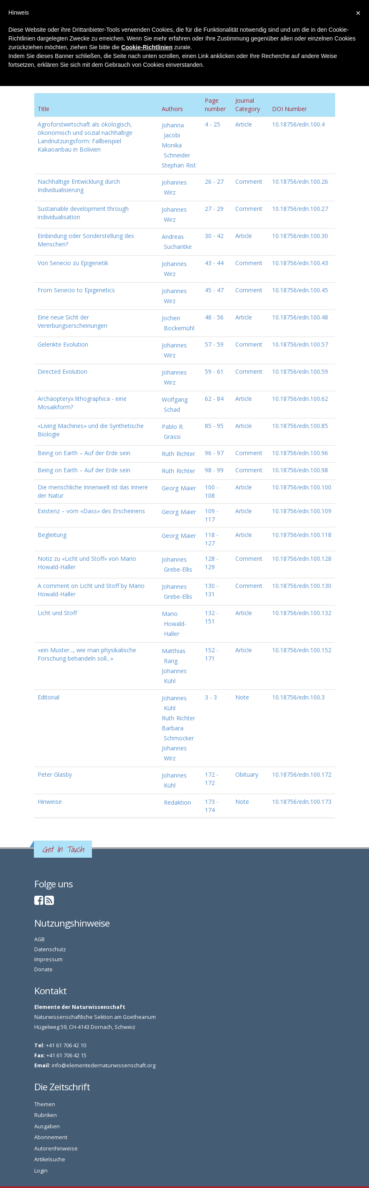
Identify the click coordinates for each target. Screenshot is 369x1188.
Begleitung (52, 535)
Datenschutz (50, 949)
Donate (43, 969)
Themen (44, 1104)
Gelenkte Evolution (63, 344)
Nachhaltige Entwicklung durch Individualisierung (79, 185)
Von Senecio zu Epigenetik (73, 263)
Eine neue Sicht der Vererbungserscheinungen (72, 321)
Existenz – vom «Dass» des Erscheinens (91, 511)
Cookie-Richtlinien (147, 47)
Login (41, 1170)
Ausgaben (47, 1126)
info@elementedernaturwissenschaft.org (103, 1065)
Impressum (48, 959)
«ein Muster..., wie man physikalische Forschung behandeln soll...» (87, 654)
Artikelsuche (49, 1159)
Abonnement (50, 1137)
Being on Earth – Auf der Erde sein (84, 453)
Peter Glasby (55, 774)
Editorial (48, 697)
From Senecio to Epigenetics (76, 290)
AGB (39, 939)
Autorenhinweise (56, 1148)
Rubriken (45, 1115)
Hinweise (50, 802)
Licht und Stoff (57, 613)
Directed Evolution (62, 371)
